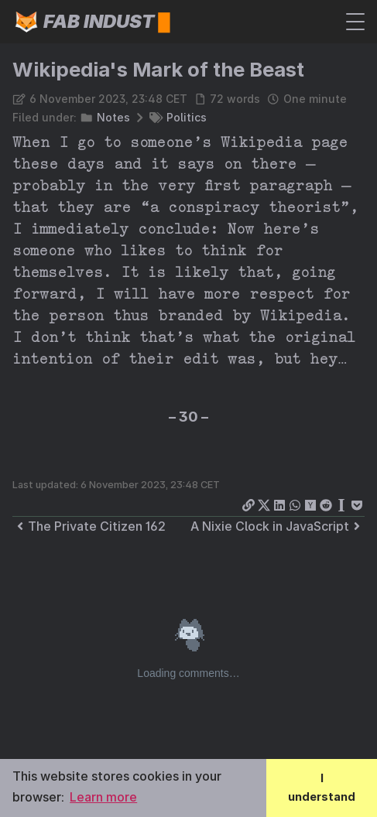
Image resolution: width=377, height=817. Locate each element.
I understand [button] (321, 787)
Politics (186, 117)
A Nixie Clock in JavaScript (277, 526)
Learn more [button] (103, 797)
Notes (113, 117)
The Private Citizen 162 (89, 526)
